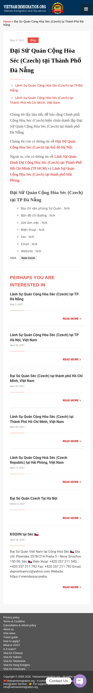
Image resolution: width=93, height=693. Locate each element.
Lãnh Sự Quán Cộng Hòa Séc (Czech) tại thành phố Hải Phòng (42, 174)
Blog (33, 40)
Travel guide (10, 637)
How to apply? (11, 641)
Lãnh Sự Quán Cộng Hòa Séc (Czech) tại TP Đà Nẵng (46, 87)
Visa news (9, 633)
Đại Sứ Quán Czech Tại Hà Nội (33, 498)
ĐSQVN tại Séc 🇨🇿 (24, 534)
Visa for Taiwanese (14, 661)
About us (8, 629)
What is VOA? (11, 645)
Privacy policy (11, 617)
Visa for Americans (14, 669)
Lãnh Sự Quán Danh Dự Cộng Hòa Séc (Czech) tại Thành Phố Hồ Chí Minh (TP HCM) (46, 162)
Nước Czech (28, 258)
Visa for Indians (12, 657)
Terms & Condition (14, 621)
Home (7, 21)
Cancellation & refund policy (19, 625)
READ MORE (71, 318)
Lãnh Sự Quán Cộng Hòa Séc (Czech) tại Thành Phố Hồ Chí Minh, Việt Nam (41, 100)
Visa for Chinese (13, 653)
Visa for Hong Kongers (16, 665)
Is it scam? (9, 649)
